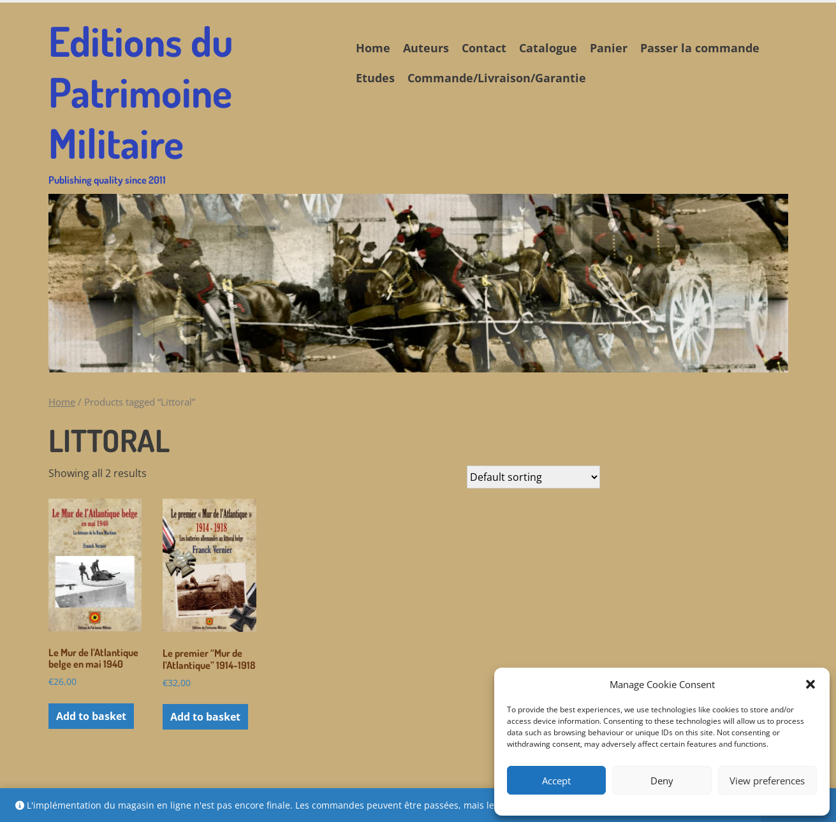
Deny (661, 780)
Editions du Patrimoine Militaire (192, 100)
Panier (608, 47)
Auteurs (426, 47)
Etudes (375, 77)
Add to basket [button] (91, 716)
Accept (556, 780)
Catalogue (548, 47)
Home (373, 47)
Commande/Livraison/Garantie (496, 77)
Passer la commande (699, 47)
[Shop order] (533, 477)
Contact (484, 47)
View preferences (767, 780)
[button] (810, 684)
